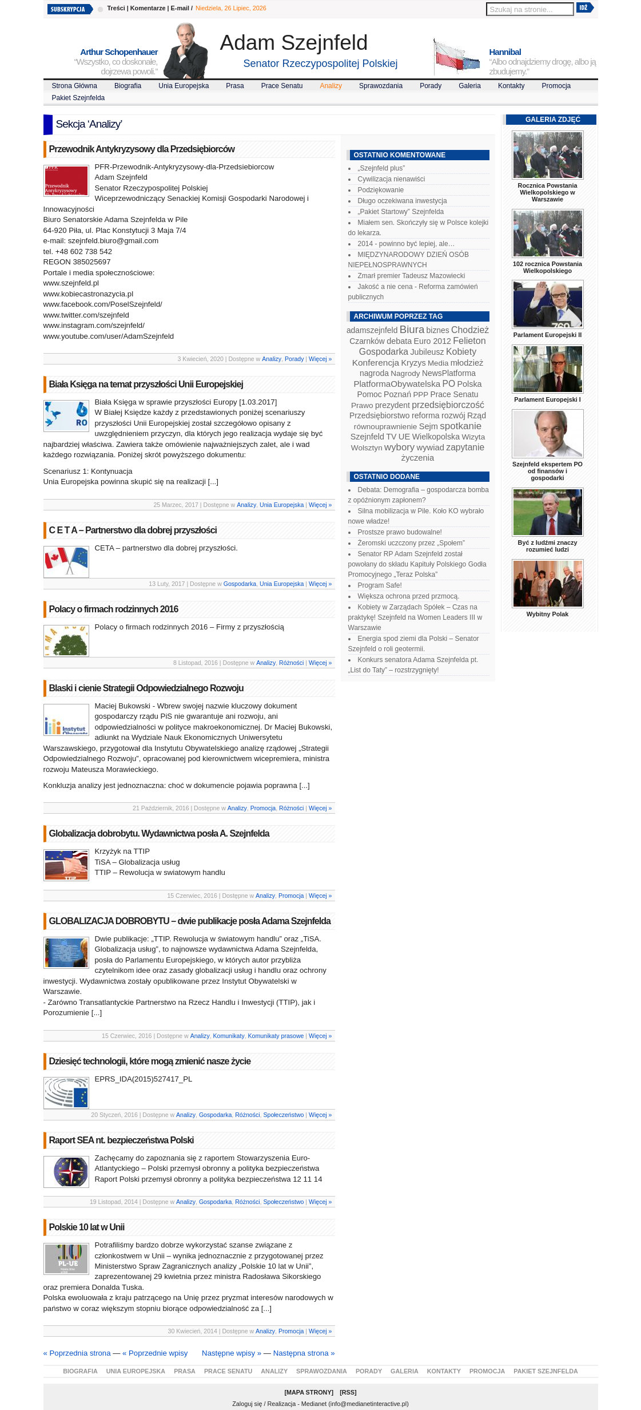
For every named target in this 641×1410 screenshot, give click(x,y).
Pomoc (369, 394)
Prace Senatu (282, 86)
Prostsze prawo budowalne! (400, 532)
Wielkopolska (436, 436)
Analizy (331, 86)
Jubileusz (427, 352)
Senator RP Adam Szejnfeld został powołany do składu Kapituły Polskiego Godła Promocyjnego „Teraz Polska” (417, 564)
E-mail (180, 8)
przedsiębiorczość (448, 405)
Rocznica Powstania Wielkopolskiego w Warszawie (548, 192)
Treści (116, 8)
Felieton (469, 340)
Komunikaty (229, 1035)
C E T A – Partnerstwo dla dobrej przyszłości (133, 530)
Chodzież (470, 330)
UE (405, 436)
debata (399, 341)
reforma (426, 415)
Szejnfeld (367, 436)
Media (438, 363)
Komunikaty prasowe (276, 1035)
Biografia (127, 86)
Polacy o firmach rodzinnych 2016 (113, 609)
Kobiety (461, 352)
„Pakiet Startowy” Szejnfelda (401, 212)
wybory (399, 447)
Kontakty (511, 86)
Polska (469, 384)
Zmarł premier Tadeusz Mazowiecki (411, 276)
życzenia (418, 457)
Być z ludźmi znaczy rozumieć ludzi (548, 546)
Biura (412, 329)
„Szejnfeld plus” (381, 168)
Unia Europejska (183, 86)
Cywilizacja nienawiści (391, 179)
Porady (430, 86)
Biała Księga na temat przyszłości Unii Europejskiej (146, 384)
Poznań (397, 394)
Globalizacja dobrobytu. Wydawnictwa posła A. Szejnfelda (159, 833)
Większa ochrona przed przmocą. (409, 596)
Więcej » (320, 358)
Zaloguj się (247, 1403)
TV (391, 436)
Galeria (470, 86)
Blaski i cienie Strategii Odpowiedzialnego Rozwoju (146, 688)
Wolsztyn (367, 447)
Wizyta (473, 437)
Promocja (556, 86)
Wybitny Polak (548, 614)
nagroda (374, 373)
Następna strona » (304, 1353)
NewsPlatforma (449, 373)
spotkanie (460, 426)
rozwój (453, 415)
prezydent (392, 405)
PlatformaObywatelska (396, 384)
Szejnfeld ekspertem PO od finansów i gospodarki (547, 471)
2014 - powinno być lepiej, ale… (406, 244)
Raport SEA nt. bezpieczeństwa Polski (121, 1140)
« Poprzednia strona (77, 1353)
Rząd (476, 415)
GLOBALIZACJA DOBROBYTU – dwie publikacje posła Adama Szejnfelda (190, 921)
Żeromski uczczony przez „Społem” (411, 543)
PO (449, 384)
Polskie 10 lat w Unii (87, 1227)
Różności (291, 662)
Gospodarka (240, 583)
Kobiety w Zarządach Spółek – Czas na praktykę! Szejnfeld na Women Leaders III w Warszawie (415, 617)
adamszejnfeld (372, 330)
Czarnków (367, 341)
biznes (438, 330)
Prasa (235, 86)
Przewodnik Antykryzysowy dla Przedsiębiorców (141, 149)
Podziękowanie (381, 190)
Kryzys (413, 362)
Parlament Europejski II (547, 334)
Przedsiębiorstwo (379, 415)
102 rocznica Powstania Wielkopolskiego (547, 267)
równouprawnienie (385, 426)
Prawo (362, 405)
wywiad (430, 447)
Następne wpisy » (231, 1353)
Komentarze (148, 8)
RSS (348, 1392)
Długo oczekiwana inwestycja (402, 201)
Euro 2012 (432, 341)
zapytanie (465, 447)
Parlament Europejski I (547, 399)
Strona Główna (74, 86)
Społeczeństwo (283, 1114)
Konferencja (375, 362)
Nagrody (405, 373)
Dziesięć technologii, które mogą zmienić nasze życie (150, 1061)
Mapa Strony (309, 1392)
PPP (420, 394)
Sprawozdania (381, 86)
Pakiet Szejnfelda (78, 98)
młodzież (467, 362)
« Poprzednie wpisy (155, 1353)
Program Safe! (380, 585)
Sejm (428, 426)
